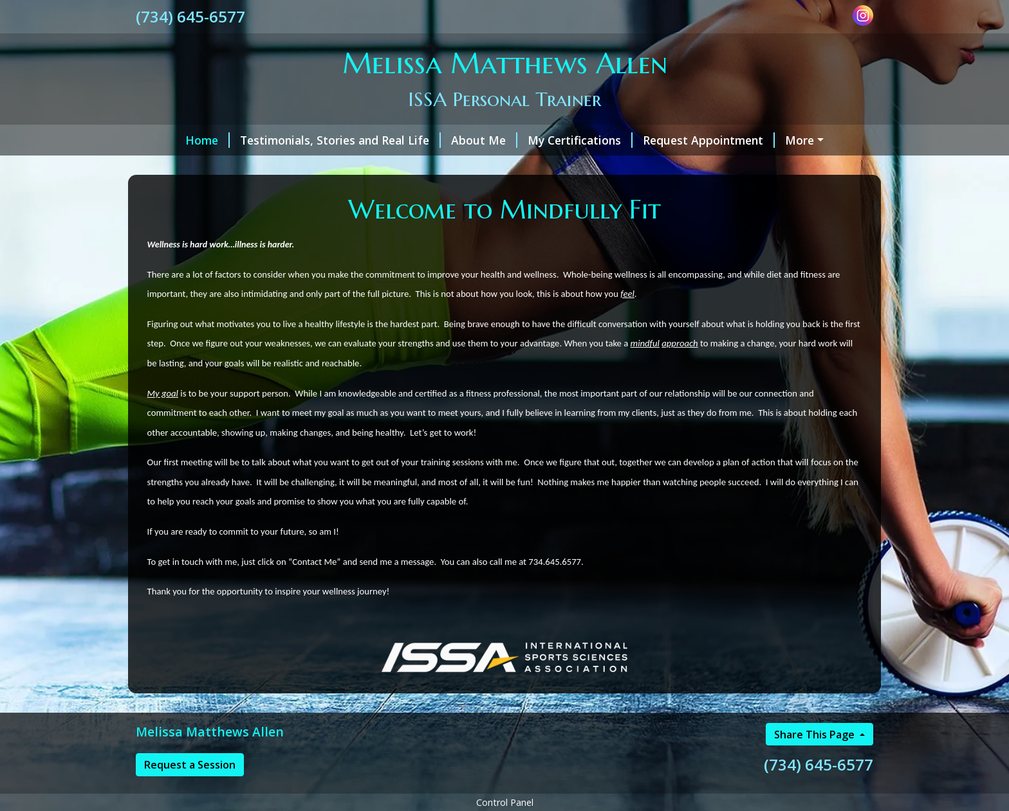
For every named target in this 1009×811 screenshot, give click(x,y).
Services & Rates (796, 140)
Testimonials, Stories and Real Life (301, 140)
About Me (445, 140)
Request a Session (190, 792)
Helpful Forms (191, 167)
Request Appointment (670, 140)
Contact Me (278, 167)
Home (168, 140)
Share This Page (815, 761)
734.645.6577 (554, 588)
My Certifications (540, 140)
